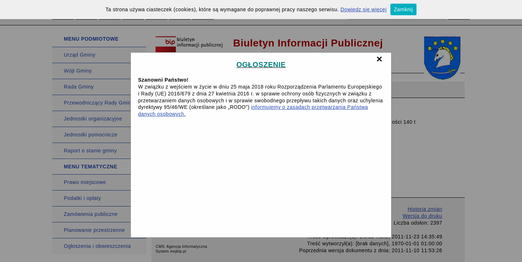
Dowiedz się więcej (363, 9)
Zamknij (403, 9)
